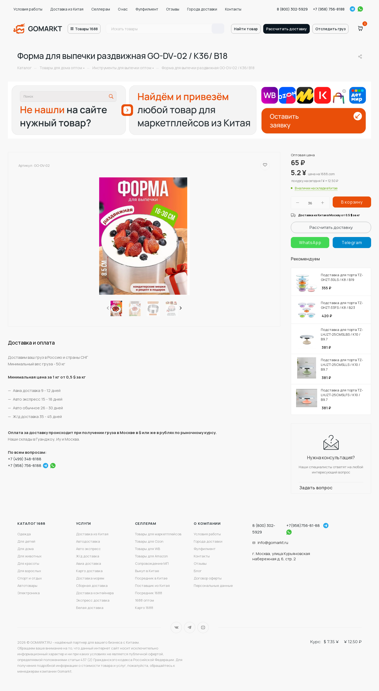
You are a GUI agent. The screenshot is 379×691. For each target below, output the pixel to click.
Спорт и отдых (29, 578)
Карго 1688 (144, 607)
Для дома (25, 548)
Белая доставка (89, 607)
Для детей (26, 541)
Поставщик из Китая (152, 585)
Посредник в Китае (151, 578)
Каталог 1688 (31, 523)
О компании (207, 523)
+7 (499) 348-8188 (24, 459)
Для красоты (28, 563)
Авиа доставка (88, 563)
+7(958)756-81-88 (303, 525)
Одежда (24, 534)
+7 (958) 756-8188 (329, 9)
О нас (123, 9)
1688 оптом (144, 600)
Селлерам (100, 9)
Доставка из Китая (66, 9)
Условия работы (27, 9)
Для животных (29, 556)
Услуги (83, 523)
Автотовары (27, 585)
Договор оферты (208, 578)
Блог (198, 570)
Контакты (233, 9)
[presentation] (107, 308)
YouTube (203, 627)
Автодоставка (88, 541)
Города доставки (202, 9)
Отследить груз (330, 28)
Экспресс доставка (92, 600)
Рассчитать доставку (286, 28)
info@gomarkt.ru (273, 542)
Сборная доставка (92, 585)
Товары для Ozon (149, 541)
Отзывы (172, 9)
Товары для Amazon (151, 556)
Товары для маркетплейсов (158, 534)
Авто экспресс (88, 548)
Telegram (352, 9)
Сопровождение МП (152, 563)
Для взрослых (29, 570)
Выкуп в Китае (147, 570)
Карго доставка (89, 570)
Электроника (28, 593)
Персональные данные (213, 585)
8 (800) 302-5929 (292, 9)
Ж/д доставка (87, 556)
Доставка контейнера (95, 593)
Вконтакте (176, 627)
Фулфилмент (147, 9)
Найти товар (246, 28)
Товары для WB (147, 548)
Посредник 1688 (148, 593)
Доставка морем (90, 578)
